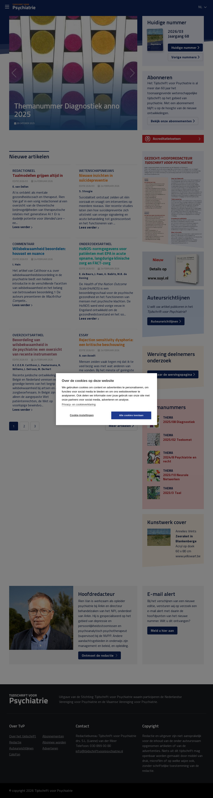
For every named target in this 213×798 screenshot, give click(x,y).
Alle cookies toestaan (131, 415)
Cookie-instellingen (82, 415)
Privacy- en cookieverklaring (79, 404)
